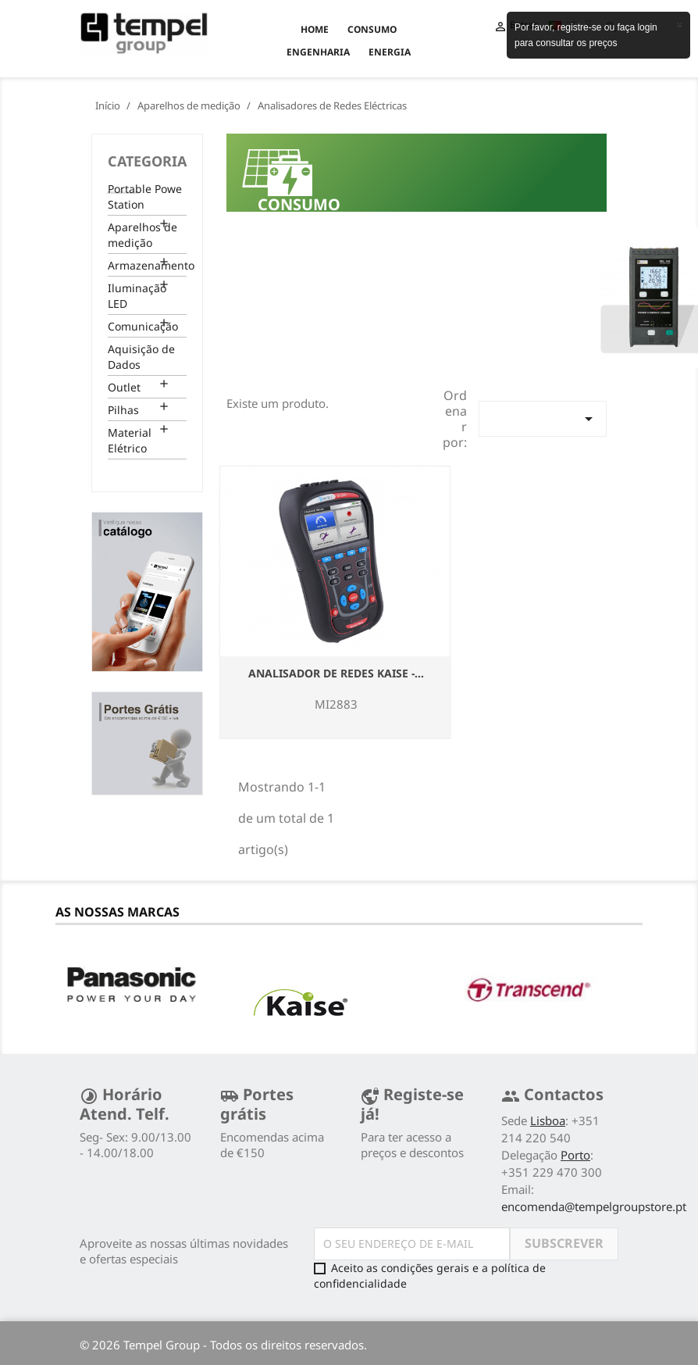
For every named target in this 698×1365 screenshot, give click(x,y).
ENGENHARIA (318, 52)
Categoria (147, 161)
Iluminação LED (137, 296)
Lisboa (547, 1120)
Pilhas (123, 409)
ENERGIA (390, 52)
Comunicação (143, 326)
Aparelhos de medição (142, 235)
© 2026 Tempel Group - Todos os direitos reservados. (223, 1344)
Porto (575, 1155)
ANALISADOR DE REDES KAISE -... (336, 673)
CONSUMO (372, 29)
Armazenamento (147, 265)
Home (315, 29)
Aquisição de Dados (141, 356)
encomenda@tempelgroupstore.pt (593, 1206)
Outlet (124, 387)
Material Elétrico (129, 440)
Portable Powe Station (145, 196)
